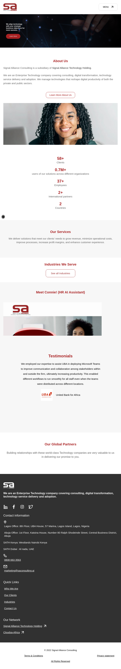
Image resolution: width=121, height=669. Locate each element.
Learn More (13, 36)
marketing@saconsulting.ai (19, 570)
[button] (54, 45)
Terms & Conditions (33, 655)
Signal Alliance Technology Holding (71, 67)
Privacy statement (105, 655)
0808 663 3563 (12, 559)
